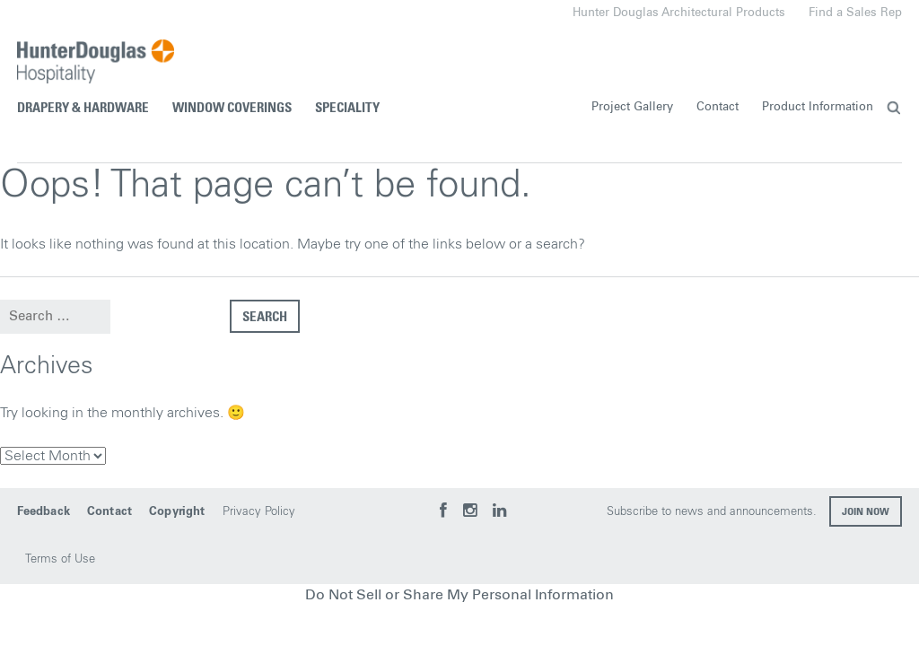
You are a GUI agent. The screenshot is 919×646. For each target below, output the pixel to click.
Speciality (347, 108)
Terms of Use (60, 559)
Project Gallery (632, 107)
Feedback (43, 512)
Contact (717, 107)
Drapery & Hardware (83, 108)
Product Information (817, 107)
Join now (865, 512)
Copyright (177, 512)
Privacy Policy (259, 512)
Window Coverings (232, 108)
